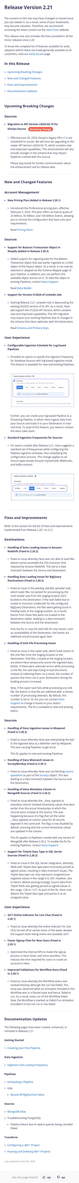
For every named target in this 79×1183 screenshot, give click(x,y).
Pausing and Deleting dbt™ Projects (28, 1151)
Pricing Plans (25, 230)
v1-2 (65, 138)
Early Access (36, 54)
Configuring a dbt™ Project (23, 1145)
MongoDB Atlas (16, 1111)
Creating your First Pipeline (23, 1048)
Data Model (24, 288)
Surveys (44, 775)
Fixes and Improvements (22, 85)
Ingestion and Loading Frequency (27, 1065)
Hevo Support (50, 282)
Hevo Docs (52, 30)
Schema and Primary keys (32, 328)
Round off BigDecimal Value (27, 1094)
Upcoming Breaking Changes (24, 72)
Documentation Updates (22, 91)
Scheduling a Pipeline (20, 1082)
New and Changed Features (24, 78)
